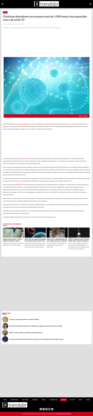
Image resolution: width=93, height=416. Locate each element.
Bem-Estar (25, 399)
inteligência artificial (21, 184)
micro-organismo (42, 201)
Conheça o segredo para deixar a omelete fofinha (24, 319)
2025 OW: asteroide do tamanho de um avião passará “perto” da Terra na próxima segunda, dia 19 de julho (35, 240)
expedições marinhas (13, 181)
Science (23, 174)
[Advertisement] (46, 44)
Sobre (88, 399)
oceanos (33, 124)
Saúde (80, 399)
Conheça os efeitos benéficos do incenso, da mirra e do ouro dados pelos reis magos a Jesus (36, 339)
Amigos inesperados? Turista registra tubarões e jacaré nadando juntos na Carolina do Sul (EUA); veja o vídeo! (12, 240)
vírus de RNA (72, 124)
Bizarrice (35, 399)
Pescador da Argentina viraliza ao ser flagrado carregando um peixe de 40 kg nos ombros (35, 326)
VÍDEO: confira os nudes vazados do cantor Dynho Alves (26, 332)
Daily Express (26, 158)
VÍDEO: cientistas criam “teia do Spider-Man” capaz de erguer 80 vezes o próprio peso (78, 240)
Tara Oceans (47, 178)
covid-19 (52, 126)
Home (5, 399)
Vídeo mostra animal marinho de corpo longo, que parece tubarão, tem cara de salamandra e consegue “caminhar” (57, 240)
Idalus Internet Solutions (64, 414)
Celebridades (53, 399)
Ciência (5, 12)
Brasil (44, 399)
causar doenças (23, 126)
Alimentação (14, 399)
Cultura (72, 399)
